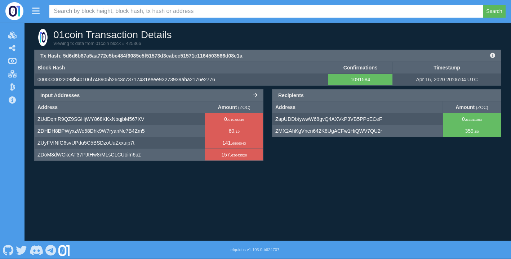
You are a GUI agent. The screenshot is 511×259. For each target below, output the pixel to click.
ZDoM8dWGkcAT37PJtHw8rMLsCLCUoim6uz (89, 155)
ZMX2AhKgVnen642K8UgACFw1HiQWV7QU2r (328, 131)
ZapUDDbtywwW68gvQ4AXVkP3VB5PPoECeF (328, 119)
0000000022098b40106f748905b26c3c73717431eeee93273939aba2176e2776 (126, 79)
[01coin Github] (8, 249)
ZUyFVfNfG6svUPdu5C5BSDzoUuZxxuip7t (85, 143)
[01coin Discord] (36, 249)
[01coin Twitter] (21, 249)
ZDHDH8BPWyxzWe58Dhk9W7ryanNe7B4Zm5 (91, 131)
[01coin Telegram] (51, 249)
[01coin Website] (64, 249)
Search (494, 11)
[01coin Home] (14, 11)
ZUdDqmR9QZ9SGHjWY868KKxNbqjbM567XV (90, 119)
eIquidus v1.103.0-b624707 (255, 249)
